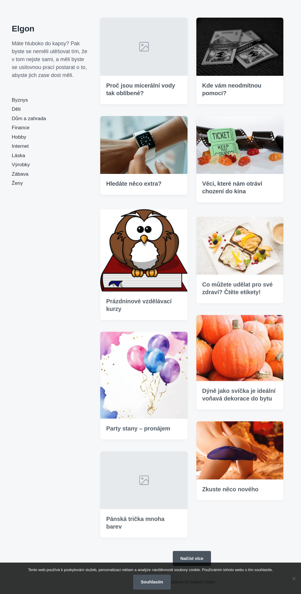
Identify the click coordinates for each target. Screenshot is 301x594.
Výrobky (21, 164)
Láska (18, 155)
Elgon (23, 28)
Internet (20, 146)
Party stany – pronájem (138, 436)
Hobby (19, 137)
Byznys (20, 100)
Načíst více (191, 558)
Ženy (17, 183)
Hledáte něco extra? (133, 183)
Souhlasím (152, 581)
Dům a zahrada (29, 118)
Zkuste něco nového (230, 497)
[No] (294, 578)
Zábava (20, 174)
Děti (16, 109)
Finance (20, 127)
